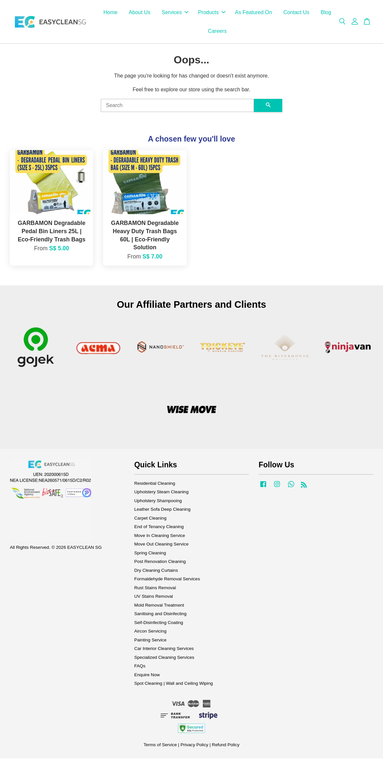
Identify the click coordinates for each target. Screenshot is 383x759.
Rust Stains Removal (155, 588)
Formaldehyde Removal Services (167, 579)
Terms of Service (160, 745)
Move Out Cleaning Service (161, 544)
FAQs (139, 666)
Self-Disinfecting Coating (158, 623)
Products (211, 12)
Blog (326, 12)
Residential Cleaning (154, 483)
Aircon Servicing (150, 631)
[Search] (177, 106)
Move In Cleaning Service (159, 536)
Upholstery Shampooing (158, 501)
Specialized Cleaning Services (164, 658)
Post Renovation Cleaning (160, 562)
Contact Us (296, 12)
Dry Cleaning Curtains (156, 571)
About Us (139, 12)
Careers (217, 31)
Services (175, 12)
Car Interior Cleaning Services (164, 649)
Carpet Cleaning (150, 518)
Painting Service (150, 640)
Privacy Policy (194, 745)
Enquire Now (147, 675)
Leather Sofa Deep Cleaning (162, 509)
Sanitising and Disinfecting (160, 614)
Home (110, 12)
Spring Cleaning (150, 553)
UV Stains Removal (153, 596)
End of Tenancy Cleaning (159, 527)
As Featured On (253, 12)
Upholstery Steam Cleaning (161, 492)
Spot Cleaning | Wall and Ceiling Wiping (173, 683)
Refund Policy (226, 745)
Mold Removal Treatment (159, 605)
